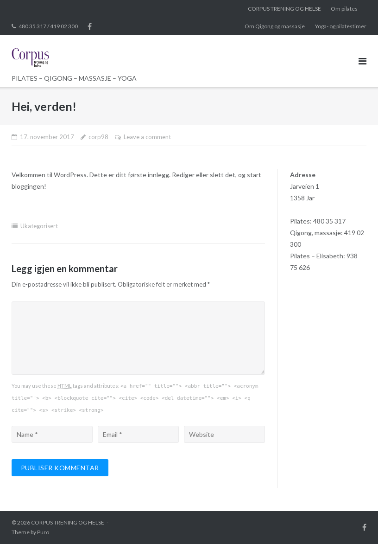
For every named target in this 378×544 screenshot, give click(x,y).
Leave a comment (147, 137)
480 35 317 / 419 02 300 (48, 26)
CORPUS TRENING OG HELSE (284, 8)
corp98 (98, 137)
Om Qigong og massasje (275, 26)
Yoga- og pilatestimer (340, 26)
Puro (43, 532)
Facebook (90, 26)
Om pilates (344, 8)
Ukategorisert (39, 226)
